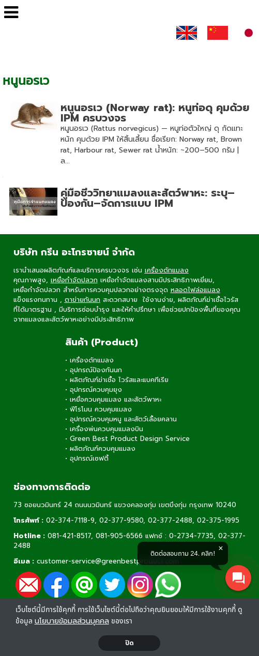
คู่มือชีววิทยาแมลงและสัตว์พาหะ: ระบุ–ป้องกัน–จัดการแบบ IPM (147, 198)
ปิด (129, 643)
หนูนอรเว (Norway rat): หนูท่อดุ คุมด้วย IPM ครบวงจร (154, 113)
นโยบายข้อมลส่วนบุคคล (72, 621)
